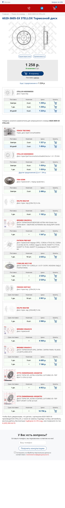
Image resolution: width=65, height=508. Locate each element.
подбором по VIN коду (34, 421)
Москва (7, 2)
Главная (5, 14)
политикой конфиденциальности (37, 455)
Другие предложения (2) (32, 172)
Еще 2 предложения (32, 83)
